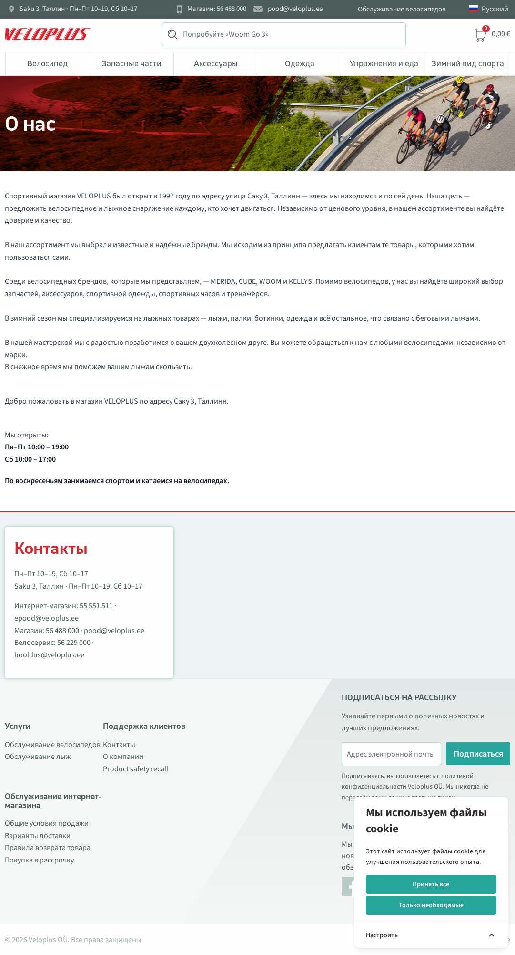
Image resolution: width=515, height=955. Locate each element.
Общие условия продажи (47, 823)
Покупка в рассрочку (39, 860)
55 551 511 (96, 606)
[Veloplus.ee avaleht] (48, 34)
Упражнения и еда (384, 63)
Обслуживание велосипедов (402, 9)
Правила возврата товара (48, 847)
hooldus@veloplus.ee (49, 655)
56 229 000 (74, 642)
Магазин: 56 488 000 (216, 9)
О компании (123, 756)
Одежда (299, 63)
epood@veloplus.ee (46, 618)
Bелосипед (47, 63)
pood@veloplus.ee (295, 9)
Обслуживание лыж (38, 756)
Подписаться (478, 753)
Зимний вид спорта (468, 63)
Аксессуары (216, 63)
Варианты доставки (38, 835)
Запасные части (132, 63)
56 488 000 (62, 630)
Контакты (119, 744)
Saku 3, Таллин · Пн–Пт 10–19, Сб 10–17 (78, 9)
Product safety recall (135, 769)
